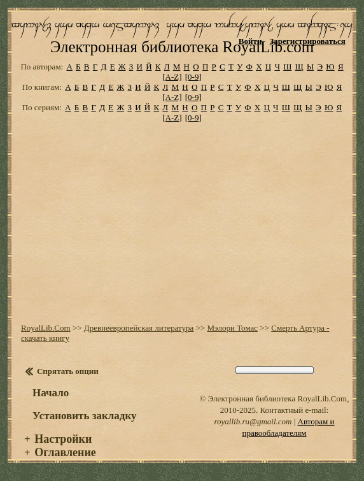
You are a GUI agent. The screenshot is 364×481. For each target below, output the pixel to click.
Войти (250, 41)
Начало (50, 393)
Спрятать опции (68, 371)
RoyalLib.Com (46, 328)
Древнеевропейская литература (139, 328)
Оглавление (65, 452)
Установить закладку (84, 416)
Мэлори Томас (232, 328)
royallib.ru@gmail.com (252, 421)
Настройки (63, 439)
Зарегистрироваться (307, 41)
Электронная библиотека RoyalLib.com (182, 46)
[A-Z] (171, 77)
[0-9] (193, 77)
